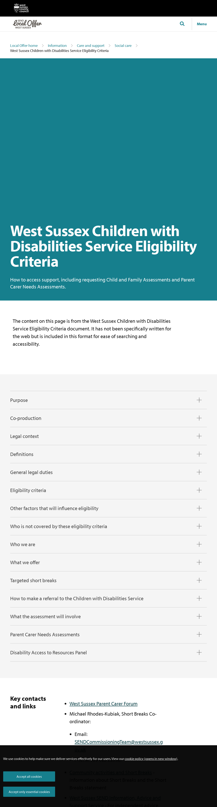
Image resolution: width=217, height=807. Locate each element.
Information (57, 45)
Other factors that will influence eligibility (54, 508)
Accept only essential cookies (29, 792)
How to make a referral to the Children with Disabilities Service (76, 598)
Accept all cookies (29, 776)
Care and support (90, 45)
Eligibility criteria (28, 490)
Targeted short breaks (33, 580)
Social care (123, 45)
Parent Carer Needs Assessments (45, 634)
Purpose (19, 400)
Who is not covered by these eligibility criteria (58, 526)
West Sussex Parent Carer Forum (104, 703)
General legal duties (31, 472)
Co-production (25, 418)
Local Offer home (24, 45)
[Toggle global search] (182, 24)
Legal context (24, 436)
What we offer (25, 562)
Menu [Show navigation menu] (202, 23)
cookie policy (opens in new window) (151, 759)
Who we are (22, 544)
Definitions (21, 454)
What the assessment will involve (45, 616)
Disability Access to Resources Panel (48, 652)
